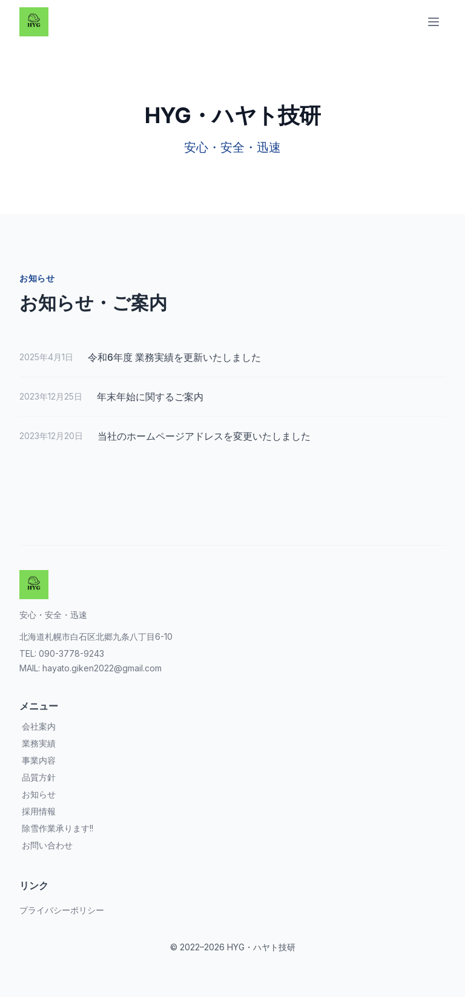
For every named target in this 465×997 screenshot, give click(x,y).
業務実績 (39, 743)
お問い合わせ (47, 845)
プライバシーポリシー (61, 910)
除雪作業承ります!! (57, 828)
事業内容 (39, 760)
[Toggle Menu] (433, 22)
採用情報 (39, 811)
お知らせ (39, 794)
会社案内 (39, 726)
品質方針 (39, 777)
